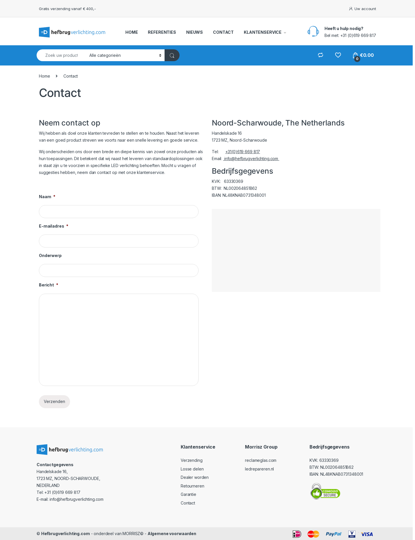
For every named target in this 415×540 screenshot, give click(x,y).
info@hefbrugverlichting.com (251, 158)
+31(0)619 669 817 (242, 151)
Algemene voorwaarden (172, 533)
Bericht (48, 284)
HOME (131, 32)
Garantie (188, 494)
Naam (47, 196)
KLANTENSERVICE (263, 32)
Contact (188, 502)
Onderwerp (50, 255)
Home (44, 76)
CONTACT (223, 32)
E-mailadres (53, 226)
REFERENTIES (162, 32)
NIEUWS (194, 32)
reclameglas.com (260, 460)
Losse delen (192, 468)
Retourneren (192, 485)
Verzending (192, 460)
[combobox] (61, 55)
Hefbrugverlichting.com (65, 533)
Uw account (362, 8)
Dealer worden (195, 477)
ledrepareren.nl (259, 468)
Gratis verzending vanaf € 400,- (67, 8)
